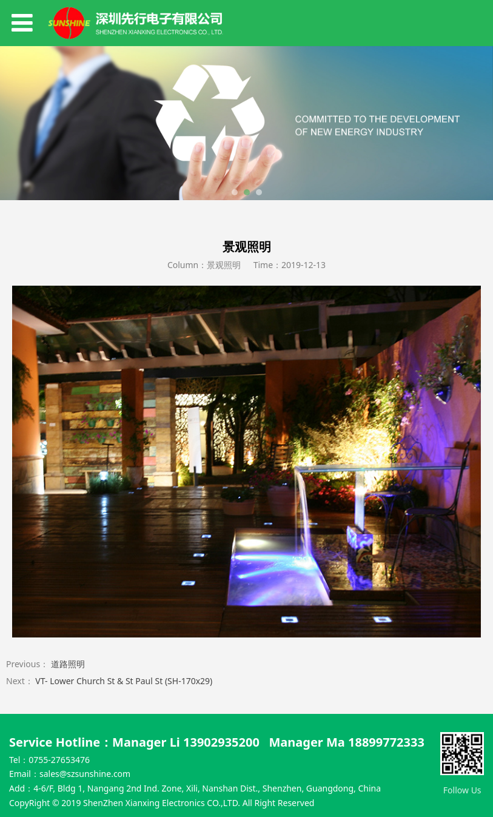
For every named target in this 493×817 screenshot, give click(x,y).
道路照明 (68, 664)
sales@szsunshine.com (84, 773)
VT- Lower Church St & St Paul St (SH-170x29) (123, 681)
